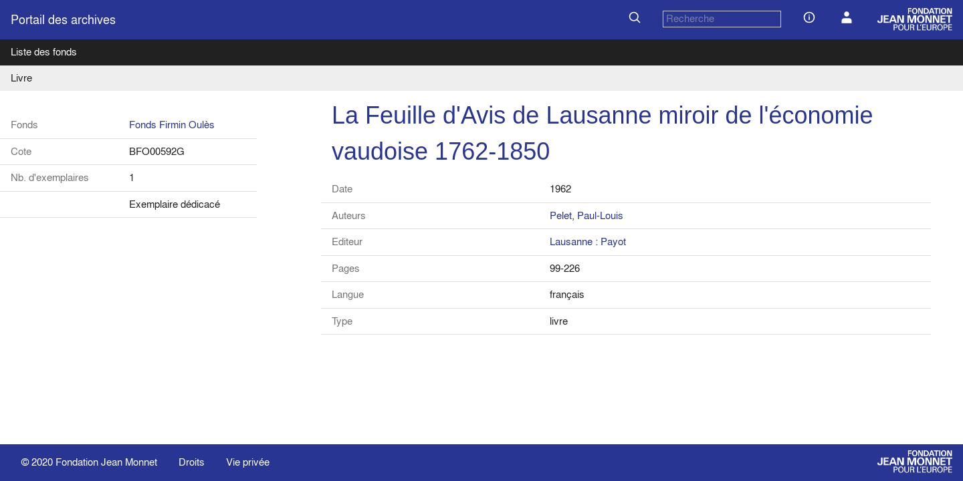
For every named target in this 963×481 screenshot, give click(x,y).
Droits (192, 462)
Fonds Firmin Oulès (172, 125)
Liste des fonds (44, 52)
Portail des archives (63, 19)
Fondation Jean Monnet (106, 462)
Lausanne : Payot (588, 241)
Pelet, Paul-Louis (586, 215)
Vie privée (248, 462)
